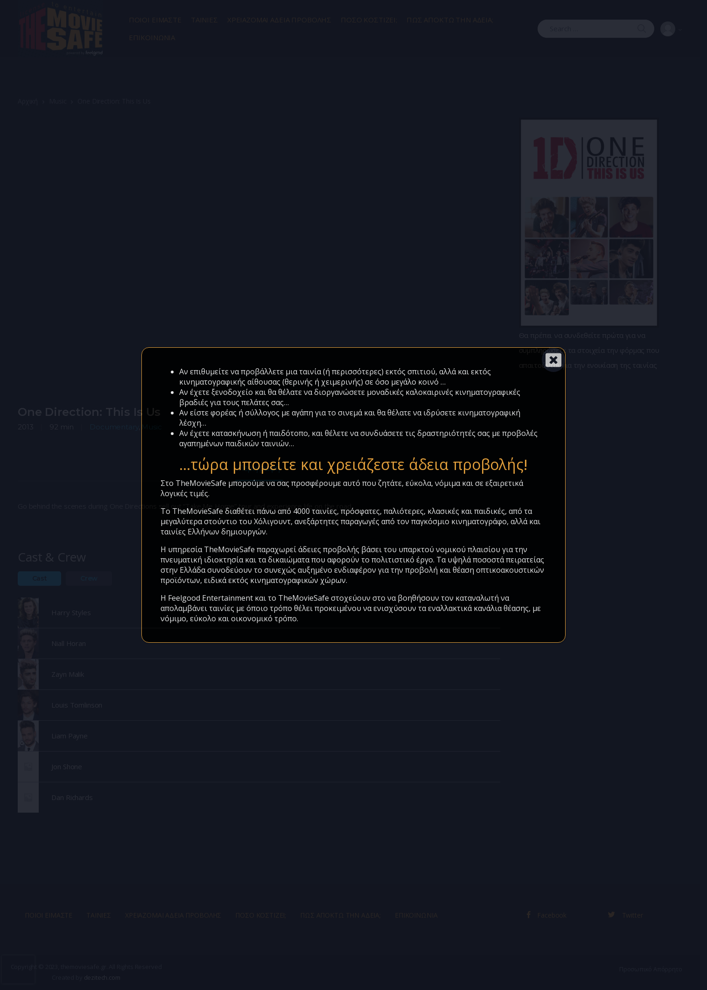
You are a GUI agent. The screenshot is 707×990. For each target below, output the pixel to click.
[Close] (553, 360)
